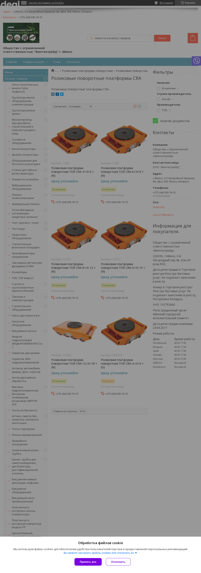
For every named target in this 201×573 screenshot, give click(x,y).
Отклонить (118, 561)
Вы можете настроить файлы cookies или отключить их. (99, 552)
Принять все (88, 561)
